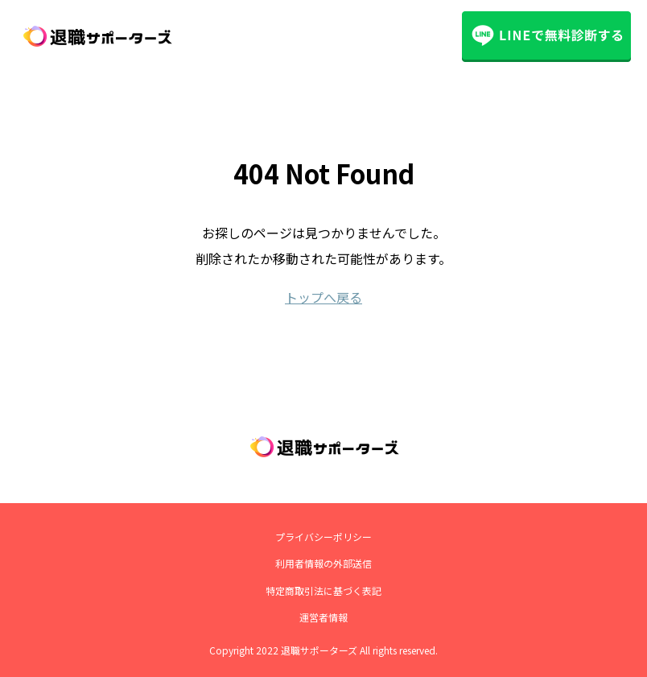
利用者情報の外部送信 (323, 563)
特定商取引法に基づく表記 (323, 590)
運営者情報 (323, 617)
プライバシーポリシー (323, 536)
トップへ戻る (323, 297)
